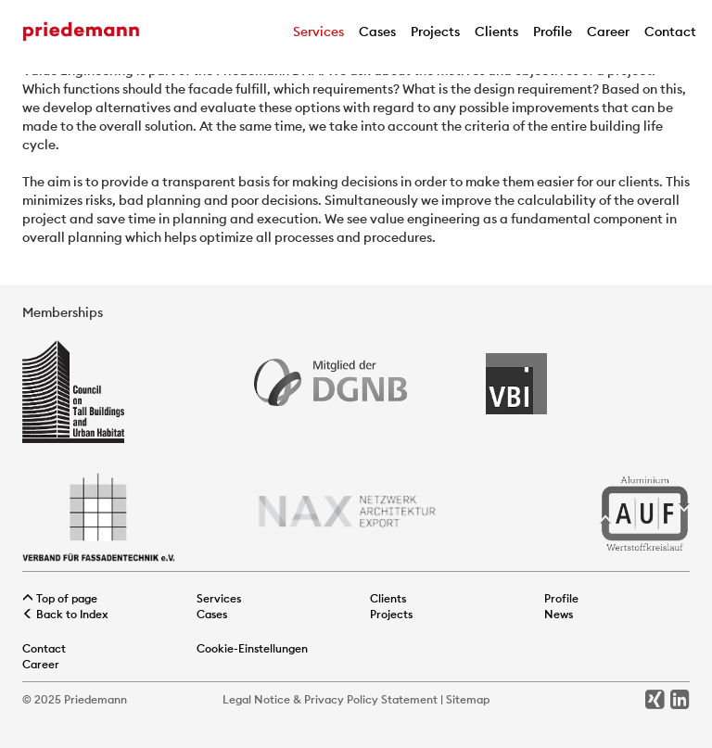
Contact (670, 31)
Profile (552, 31)
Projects (435, 31)
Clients (496, 31)
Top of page (59, 598)
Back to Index (65, 614)
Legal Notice (256, 699)
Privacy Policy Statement (371, 699)
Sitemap (468, 699)
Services (318, 31)
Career (608, 31)
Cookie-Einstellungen (252, 648)
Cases (377, 31)
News (558, 614)
